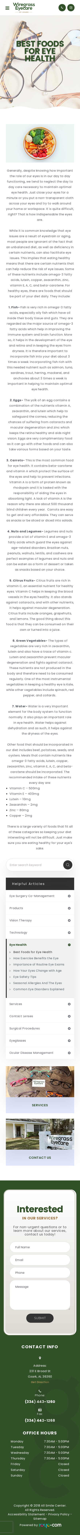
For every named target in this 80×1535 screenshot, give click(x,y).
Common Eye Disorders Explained (38, 989)
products (16, 908)
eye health (18, 944)
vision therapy (20, 920)
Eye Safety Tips (24, 977)
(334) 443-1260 (40, 1401)
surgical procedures (24, 1028)
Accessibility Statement (26, 1514)
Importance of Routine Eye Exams (39, 964)
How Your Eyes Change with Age (37, 971)
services (15, 1004)
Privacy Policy (58, 1514)
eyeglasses (17, 1040)
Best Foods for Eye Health (32, 952)
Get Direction (40, 1382)
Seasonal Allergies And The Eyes (37, 983)
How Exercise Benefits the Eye (36, 958)
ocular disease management (31, 1052)
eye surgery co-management (32, 896)
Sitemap (40, 1519)
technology (18, 932)
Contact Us (40, 1157)
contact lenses (21, 1016)
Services (40, 1105)
